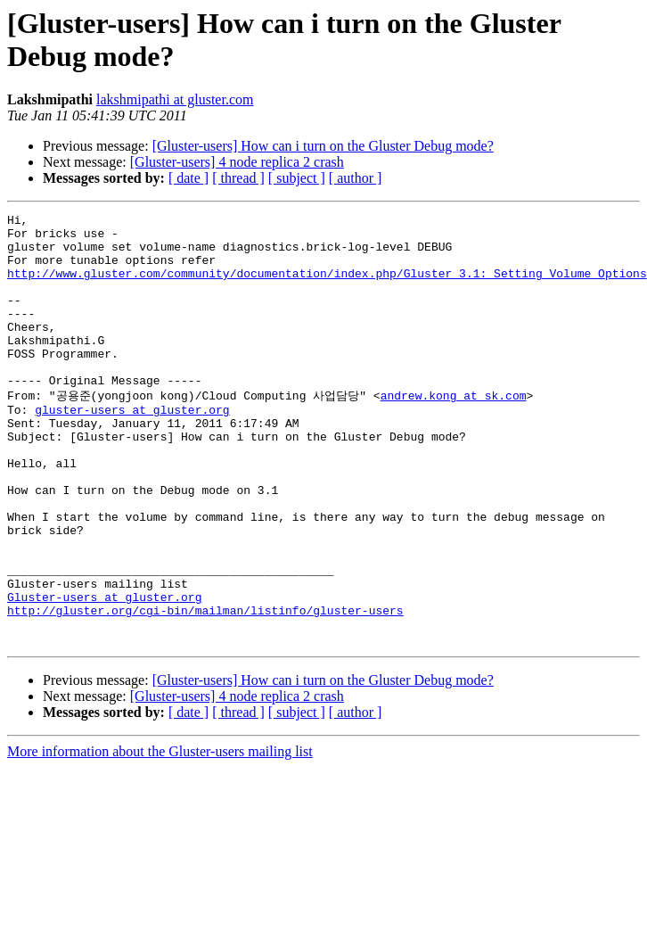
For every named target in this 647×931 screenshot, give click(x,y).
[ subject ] (296, 177)
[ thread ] (238, 177)
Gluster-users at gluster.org (104, 672)
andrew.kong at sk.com (454, 431)
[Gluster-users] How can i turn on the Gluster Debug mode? (323, 145)
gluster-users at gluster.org (132, 448)
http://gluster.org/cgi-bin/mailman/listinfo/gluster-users (205, 688)
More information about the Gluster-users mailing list (160, 835)
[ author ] (355, 177)
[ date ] (188, 177)
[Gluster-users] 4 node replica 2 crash (237, 161)
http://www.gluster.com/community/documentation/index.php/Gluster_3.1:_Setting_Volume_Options (327, 286)
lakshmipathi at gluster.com (174, 99)
